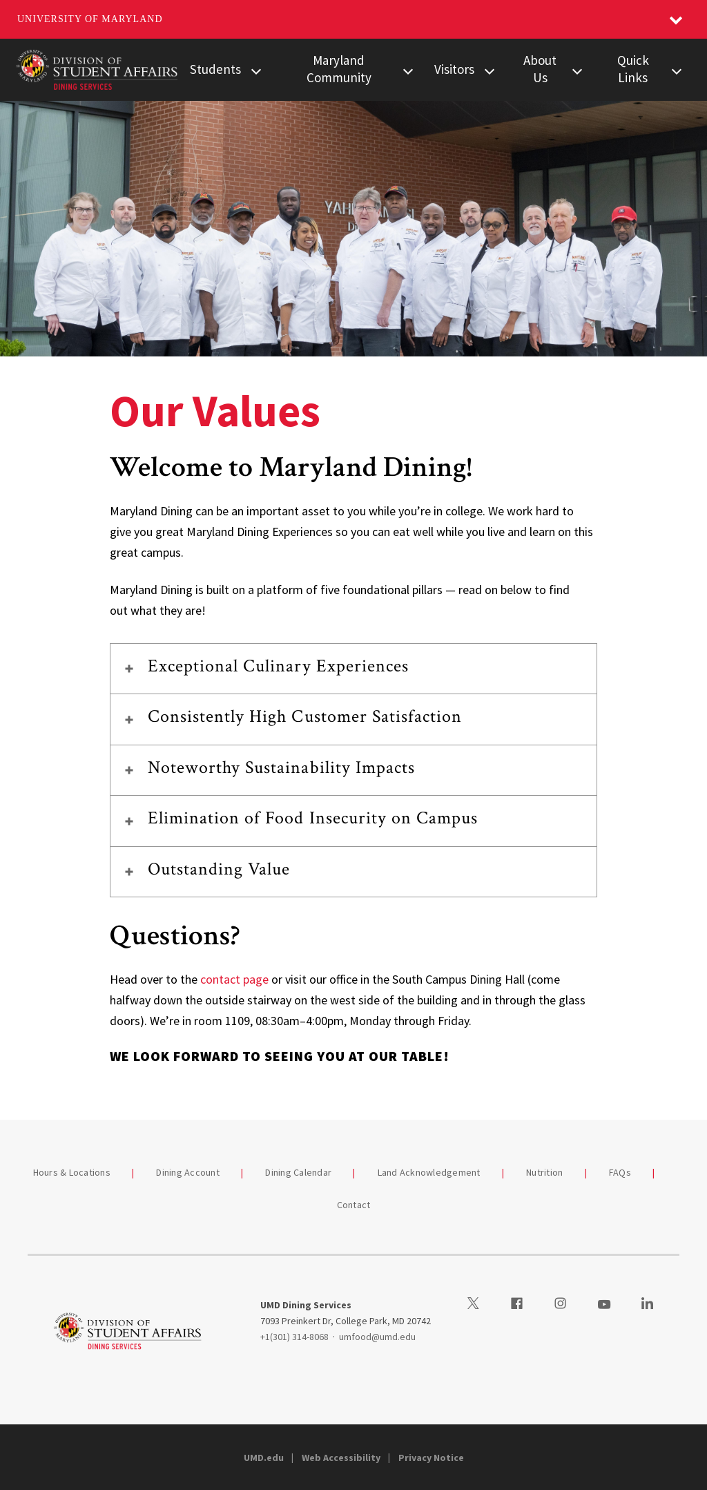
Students (215, 69)
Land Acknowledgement (429, 1172)
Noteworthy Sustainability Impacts (281, 767)
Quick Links (633, 69)
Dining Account (188, 1172)
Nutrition (544, 1172)
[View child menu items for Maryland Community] (408, 70)
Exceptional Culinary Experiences (278, 666)
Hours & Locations (71, 1172)
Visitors (454, 69)
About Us (539, 69)
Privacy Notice (431, 1457)
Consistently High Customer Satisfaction (305, 716)
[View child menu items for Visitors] (489, 70)
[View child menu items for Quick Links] (676, 70)
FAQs (620, 1172)
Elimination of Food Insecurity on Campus (313, 818)
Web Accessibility (341, 1457)
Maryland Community (339, 69)
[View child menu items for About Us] (577, 70)
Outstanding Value (219, 869)
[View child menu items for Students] (256, 70)
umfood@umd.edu (377, 1336)
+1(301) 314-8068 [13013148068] (294, 1336)
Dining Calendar (298, 1172)
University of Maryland (90, 19)
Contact (354, 1204)
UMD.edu (264, 1457)
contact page (234, 979)
